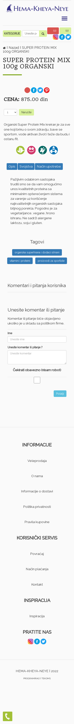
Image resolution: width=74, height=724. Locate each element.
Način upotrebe (49, 166)
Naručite (26, 112)
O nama (37, 476)
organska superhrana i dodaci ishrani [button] (37, 252)
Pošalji (60, 393)
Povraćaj (37, 554)
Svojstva (26, 166)
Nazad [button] (14, 48)
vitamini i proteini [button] (20, 260)
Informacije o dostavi (37, 491)
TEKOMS (46, 678)
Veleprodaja (37, 461)
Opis (12, 166)
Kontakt (37, 584)
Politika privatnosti (37, 507)
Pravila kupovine (37, 522)
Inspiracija (37, 616)
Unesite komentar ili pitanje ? (25, 347)
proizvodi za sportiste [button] (51, 260)
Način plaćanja (37, 569)
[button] (53, 30)
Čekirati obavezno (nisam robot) (37, 370)
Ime (10, 333)
